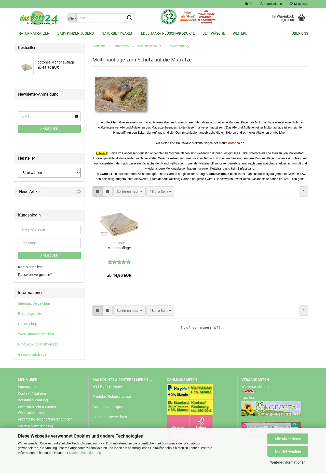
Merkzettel (299, 4)
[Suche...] (71, 17)
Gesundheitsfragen (33, 354)
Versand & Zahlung (33, 400)
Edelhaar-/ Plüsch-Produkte (168, 33)
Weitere (240, 33)
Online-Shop (27, 324)
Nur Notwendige (288, 451)
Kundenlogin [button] (271, 4)
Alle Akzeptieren (288, 439)
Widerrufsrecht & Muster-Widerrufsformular (37, 410)
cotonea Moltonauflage (119, 245)
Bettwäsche (213, 33)
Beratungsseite (30, 314)
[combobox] (129, 191)
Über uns (300, 33)
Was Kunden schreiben (36, 334)
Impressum (27, 387)
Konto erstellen (30, 267)
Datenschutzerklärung (85, 453)
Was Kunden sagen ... (109, 386)
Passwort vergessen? (35, 275)
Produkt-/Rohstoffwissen (38, 344)
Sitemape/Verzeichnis (109, 417)
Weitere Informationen (287, 462)
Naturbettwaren (117, 33)
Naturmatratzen (34, 33)
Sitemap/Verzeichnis (34, 303)
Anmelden (49, 129)
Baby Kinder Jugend (75, 33)
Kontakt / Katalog (32, 393)
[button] (248, 4)
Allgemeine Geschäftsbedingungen (45, 419)
